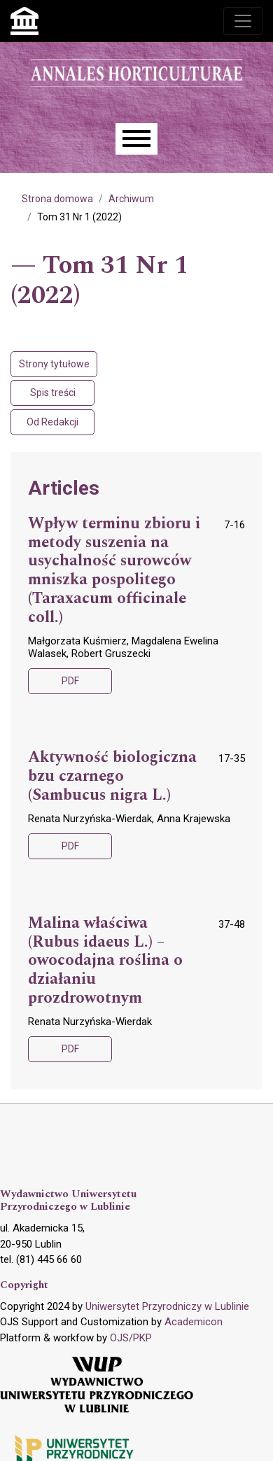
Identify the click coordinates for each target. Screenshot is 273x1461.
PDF (70, 680)
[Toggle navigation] (242, 21)
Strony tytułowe (54, 363)
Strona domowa (57, 198)
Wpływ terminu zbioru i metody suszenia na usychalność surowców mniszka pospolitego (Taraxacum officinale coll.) (114, 571)
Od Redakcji (52, 422)
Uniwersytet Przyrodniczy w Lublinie (167, 1306)
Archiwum (131, 198)
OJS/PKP (131, 1338)
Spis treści (53, 392)
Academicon (193, 1321)
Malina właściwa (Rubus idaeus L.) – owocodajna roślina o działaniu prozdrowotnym (105, 961)
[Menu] (136, 139)
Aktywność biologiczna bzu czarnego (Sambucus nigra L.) (112, 776)
